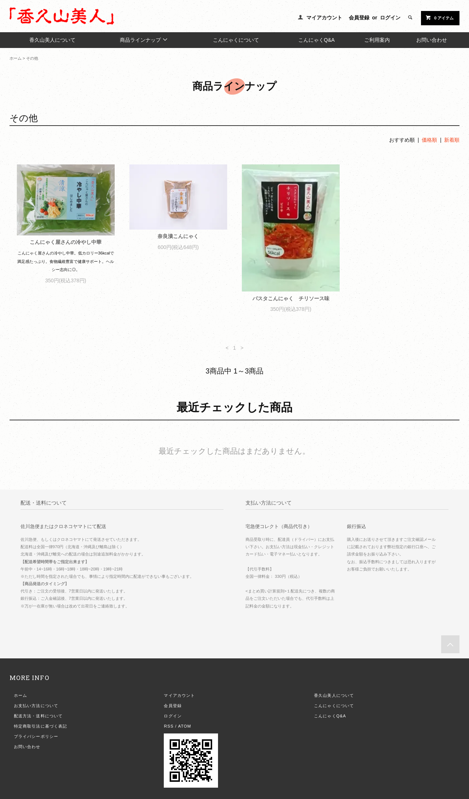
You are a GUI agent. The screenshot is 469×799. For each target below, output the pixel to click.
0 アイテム (439, 18)
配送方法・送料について (38, 716)
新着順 (451, 140)
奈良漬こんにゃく (178, 236)
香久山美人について (52, 40)
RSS (168, 726)
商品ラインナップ (144, 40)
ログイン (390, 18)
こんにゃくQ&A (316, 40)
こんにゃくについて (236, 40)
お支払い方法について (36, 705)
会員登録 (359, 18)
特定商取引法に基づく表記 (40, 726)
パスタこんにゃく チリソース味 (290, 298)
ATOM (184, 726)
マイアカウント (324, 18)
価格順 (429, 140)
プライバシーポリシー (36, 736)
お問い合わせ (431, 40)
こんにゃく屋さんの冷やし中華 (65, 242)
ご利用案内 (377, 40)
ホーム (16, 58)
